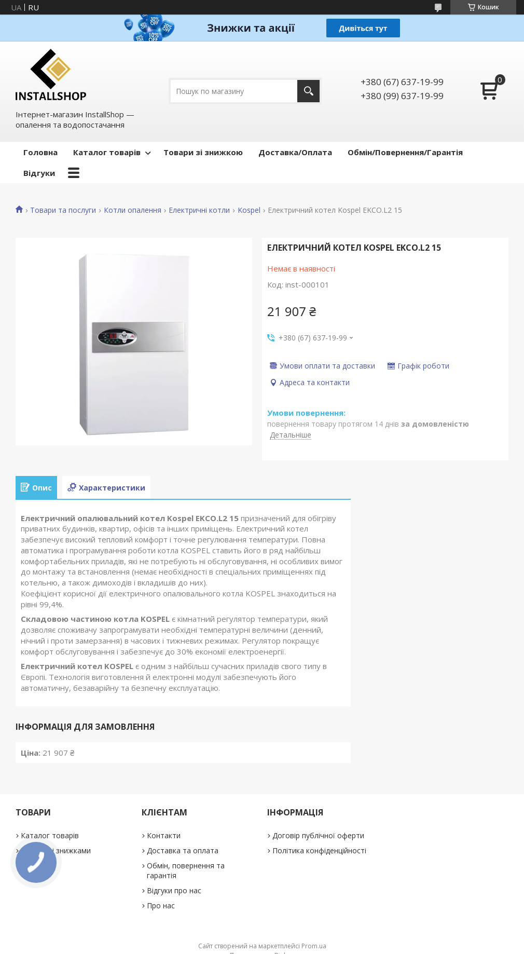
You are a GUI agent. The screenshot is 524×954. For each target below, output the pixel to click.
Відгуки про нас (174, 890)
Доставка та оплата (182, 850)
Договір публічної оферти (318, 835)
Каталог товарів (107, 152)
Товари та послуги (63, 210)
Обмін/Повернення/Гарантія (405, 152)
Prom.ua (313, 946)
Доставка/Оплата (295, 152)
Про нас (161, 905)
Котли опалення (132, 210)
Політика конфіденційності (319, 850)
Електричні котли (199, 210)
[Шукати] (308, 91)
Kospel (249, 210)
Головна (40, 152)
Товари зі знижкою (203, 152)
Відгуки (39, 173)
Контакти (164, 835)
